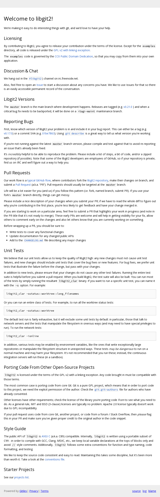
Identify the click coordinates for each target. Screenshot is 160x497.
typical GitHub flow (39, 180)
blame (152, 491)
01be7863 (48, 133)
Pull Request (23, 184)
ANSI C (46, 436)
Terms (44, 491)
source (136, 491)
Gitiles (23, 491)
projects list (21, 477)
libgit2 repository (97, 180)
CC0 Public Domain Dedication (74, 56)
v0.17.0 (8, 133)
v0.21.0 (128, 107)
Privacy (33, 491)
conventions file (54, 459)
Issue (39, 85)
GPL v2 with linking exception (72, 50)
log (145, 491)
